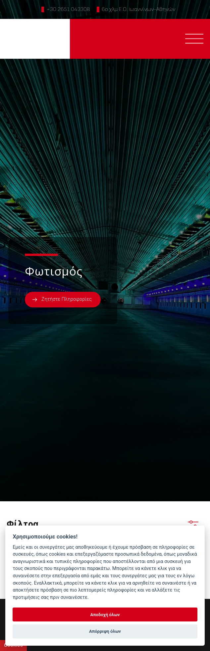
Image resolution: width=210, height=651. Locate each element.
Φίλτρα (102, 524)
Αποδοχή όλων (105, 614)
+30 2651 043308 (68, 9)
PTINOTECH (35, 39)
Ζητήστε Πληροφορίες (66, 299)
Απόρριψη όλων (105, 631)
